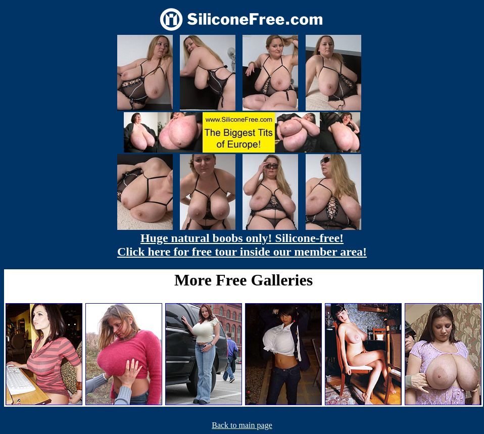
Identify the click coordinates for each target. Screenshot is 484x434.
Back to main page (242, 425)
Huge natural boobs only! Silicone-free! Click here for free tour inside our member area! (242, 244)
